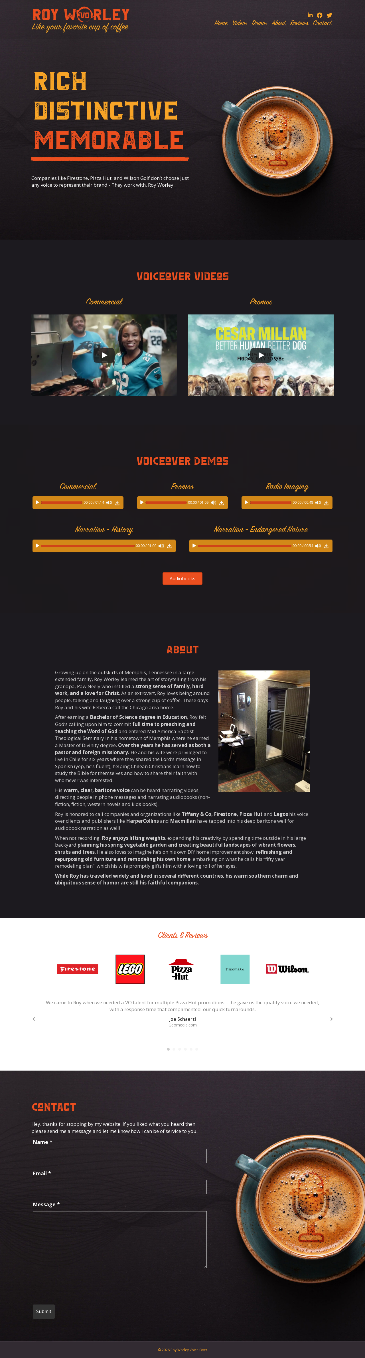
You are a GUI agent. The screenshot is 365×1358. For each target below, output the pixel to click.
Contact (322, 23)
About (278, 23)
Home (221, 23)
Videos (239, 23)
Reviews (299, 23)
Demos (259, 23)
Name (42, 1142)
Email (42, 1173)
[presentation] (76, 1286)
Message (46, 1204)
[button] (182, 578)
